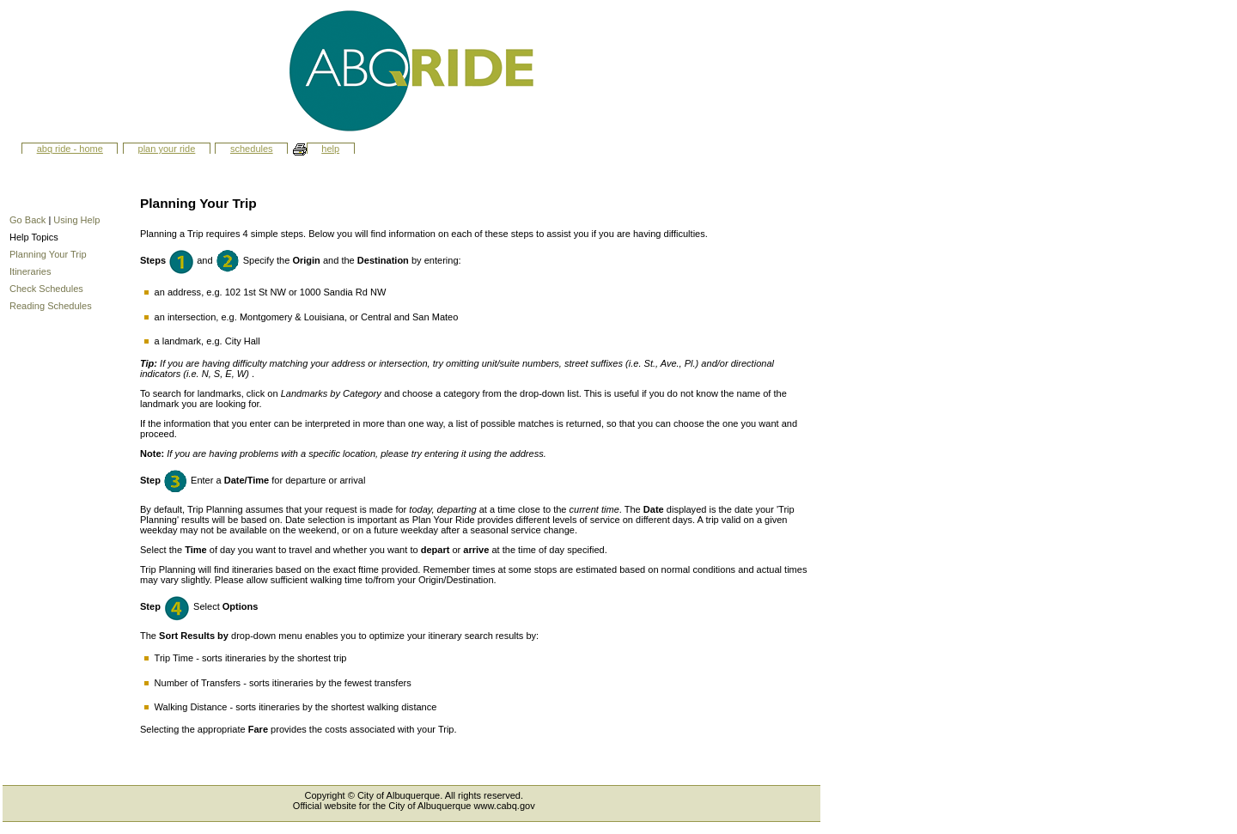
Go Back (27, 220)
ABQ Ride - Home (70, 148)
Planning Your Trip (48, 254)
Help (330, 148)
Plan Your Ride (167, 148)
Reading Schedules (50, 306)
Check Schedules (46, 288)
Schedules (251, 148)
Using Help (76, 220)
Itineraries (30, 271)
